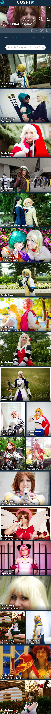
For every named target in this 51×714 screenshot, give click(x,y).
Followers (25, 19)
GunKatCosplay (20, 24)
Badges (33, 19)
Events (48, 19)
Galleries (41, 19)
